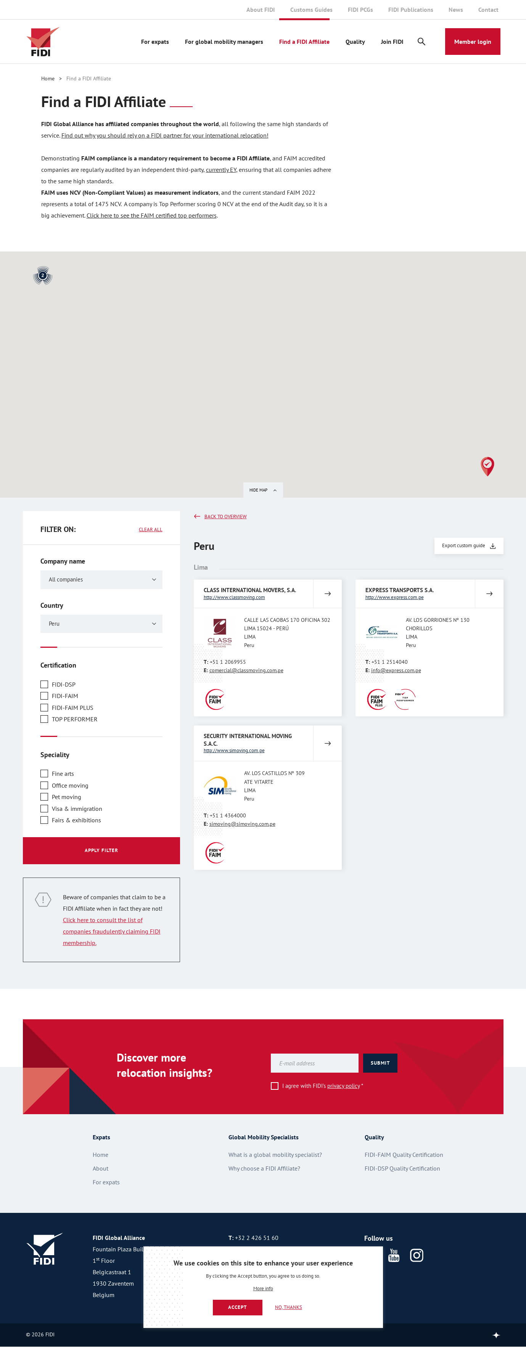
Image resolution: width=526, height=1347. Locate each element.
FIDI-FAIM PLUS (72, 707)
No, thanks (288, 1307)
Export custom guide (463, 545)
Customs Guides (311, 9)
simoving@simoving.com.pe (242, 823)
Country (51, 605)
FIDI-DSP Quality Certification (402, 1168)
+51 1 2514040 (390, 661)
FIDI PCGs (360, 9)
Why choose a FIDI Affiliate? (264, 1168)
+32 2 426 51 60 (256, 1237)
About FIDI (260, 9)
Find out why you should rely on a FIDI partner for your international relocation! (165, 135)
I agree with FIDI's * (322, 1085)
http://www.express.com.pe (394, 597)
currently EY (221, 169)
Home (48, 78)
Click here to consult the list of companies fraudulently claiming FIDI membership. (112, 931)
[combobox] (101, 579)
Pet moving (66, 797)
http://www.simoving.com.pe (234, 750)
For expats (155, 41)
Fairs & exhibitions (76, 820)
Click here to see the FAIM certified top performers (152, 215)
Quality (355, 41)
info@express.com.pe (396, 670)
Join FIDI (392, 41)
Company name (62, 561)
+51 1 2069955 (228, 661)
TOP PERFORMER (75, 719)
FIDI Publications (410, 9)
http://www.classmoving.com (234, 597)
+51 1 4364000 (228, 815)
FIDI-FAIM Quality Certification (404, 1154)
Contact (488, 9)
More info (263, 1289)
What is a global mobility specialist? (275, 1154)
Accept (237, 1307)
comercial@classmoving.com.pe (246, 670)
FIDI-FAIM (65, 696)
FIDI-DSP (64, 684)
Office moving (70, 785)
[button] (487, 466)
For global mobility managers (224, 41)
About (100, 1168)
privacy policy (343, 1085)
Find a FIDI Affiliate (304, 41)
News (456, 9)
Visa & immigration (77, 808)
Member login (472, 41)
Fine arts (63, 773)
